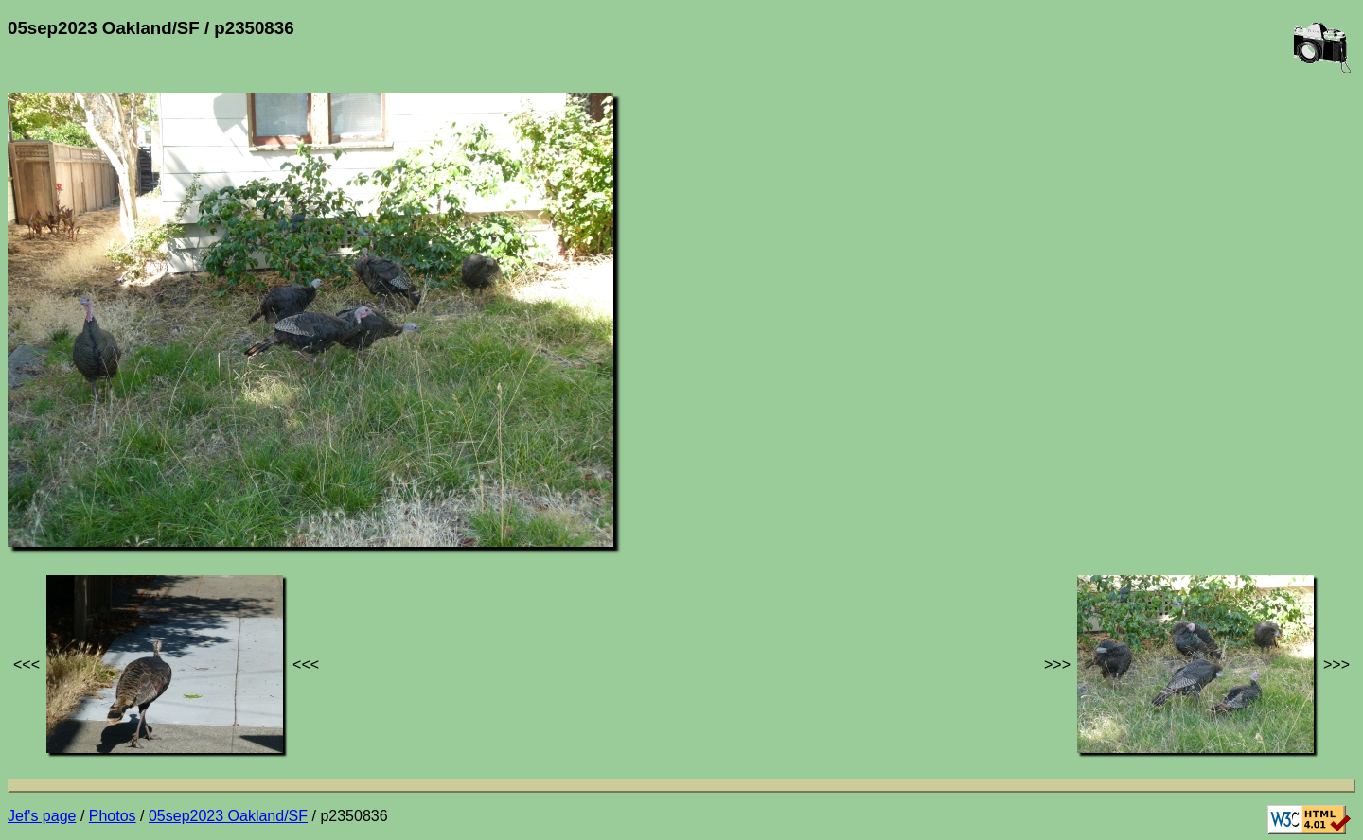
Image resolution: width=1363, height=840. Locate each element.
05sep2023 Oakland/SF (228, 816)
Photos (112, 816)
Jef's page (42, 816)
